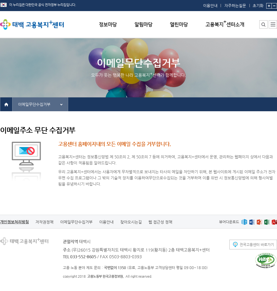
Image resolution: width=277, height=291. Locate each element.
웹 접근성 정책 (160, 222)
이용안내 (210, 5)
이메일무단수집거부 (34, 104)
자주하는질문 (235, 5)
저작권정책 (44, 222)
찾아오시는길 (131, 222)
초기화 (258, 4)
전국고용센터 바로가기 (257, 244)
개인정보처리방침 (14, 222)
